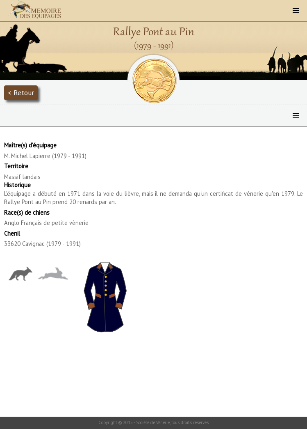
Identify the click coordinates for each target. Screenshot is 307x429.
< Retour (21, 92)
